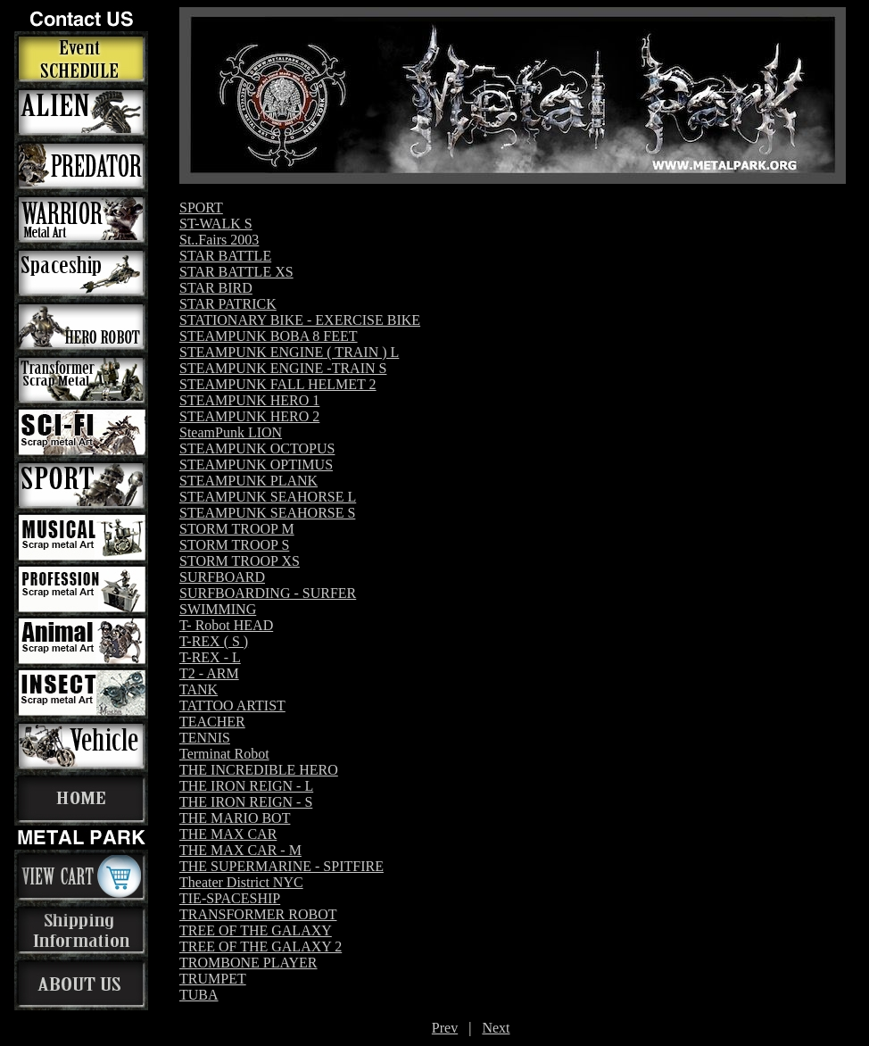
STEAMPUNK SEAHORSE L (267, 496)
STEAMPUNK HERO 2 (249, 416)
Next (495, 1027)
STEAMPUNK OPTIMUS (256, 464)
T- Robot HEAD (226, 625)
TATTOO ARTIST (232, 705)
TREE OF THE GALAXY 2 (260, 946)
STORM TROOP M (236, 528)
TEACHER (212, 721)
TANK (198, 689)
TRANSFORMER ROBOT (257, 914)
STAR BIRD (215, 287)
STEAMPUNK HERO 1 (249, 400)
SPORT (201, 207)
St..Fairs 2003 (219, 239)
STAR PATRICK (228, 303)
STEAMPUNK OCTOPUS (257, 448)
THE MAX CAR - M (240, 850)
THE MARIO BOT (234, 818)
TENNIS (204, 737)
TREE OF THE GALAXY (255, 930)
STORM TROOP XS (239, 561)
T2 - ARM (209, 673)
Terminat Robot (224, 753)
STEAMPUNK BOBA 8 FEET (268, 336)
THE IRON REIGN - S (245, 801)
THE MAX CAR (228, 834)
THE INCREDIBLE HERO (258, 769)
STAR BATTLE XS (236, 271)
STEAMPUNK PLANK (248, 480)
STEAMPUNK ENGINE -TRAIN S (282, 368)
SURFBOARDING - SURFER (267, 593)
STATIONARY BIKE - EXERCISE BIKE (299, 320)
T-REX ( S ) (213, 641)
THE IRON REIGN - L (246, 785)
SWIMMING (217, 609)
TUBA (199, 994)
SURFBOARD (222, 577)
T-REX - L (210, 657)
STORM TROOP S (234, 544)
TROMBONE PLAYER (248, 962)
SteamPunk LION (230, 432)
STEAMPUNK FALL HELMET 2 (278, 384)
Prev (445, 1027)
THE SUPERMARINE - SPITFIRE (281, 866)
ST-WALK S (215, 223)
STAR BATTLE (225, 255)
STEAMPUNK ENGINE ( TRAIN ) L (289, 352)
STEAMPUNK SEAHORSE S (267, 512)
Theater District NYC (241, 882)
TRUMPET (212, 978)
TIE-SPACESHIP (229, 898)
